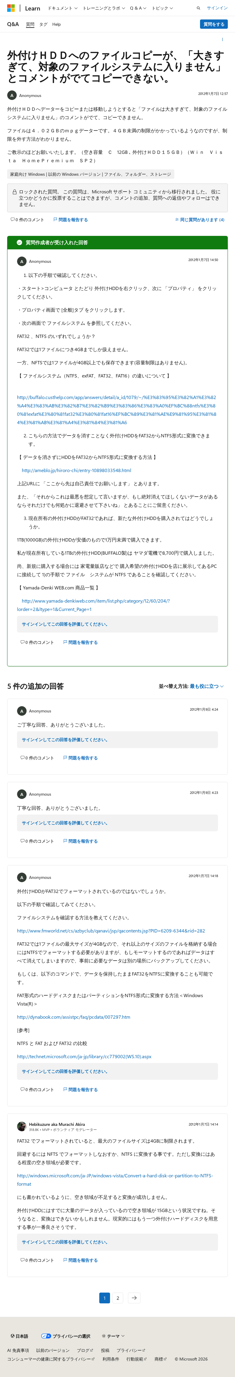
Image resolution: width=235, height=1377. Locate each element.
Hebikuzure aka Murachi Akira (57, 1124)
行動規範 (134, 1359)
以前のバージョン (53, 1350)
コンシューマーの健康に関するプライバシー (49, 1359)
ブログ (83, 1350)
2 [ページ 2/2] (118, 1298)
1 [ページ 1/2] (105, 1298)
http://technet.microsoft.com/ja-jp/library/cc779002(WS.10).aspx (84, 1056)
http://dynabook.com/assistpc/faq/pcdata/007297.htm (73, 1017)
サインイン (217, 7)
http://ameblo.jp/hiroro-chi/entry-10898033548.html (76, 470)
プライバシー (129, 1350)
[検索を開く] (199, 8)
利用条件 (111, 1359)
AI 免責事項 (18, 1350)
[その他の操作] (222, 39)
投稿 (105, 1350)
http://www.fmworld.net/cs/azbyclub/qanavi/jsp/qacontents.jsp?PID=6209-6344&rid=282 (111, 930)
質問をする (214, 24)
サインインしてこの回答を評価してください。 (66, 624)
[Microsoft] (11, 8)
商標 (159, 1359)
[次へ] (134, 1298)
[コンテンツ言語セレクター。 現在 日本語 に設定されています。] (19, 1336)
